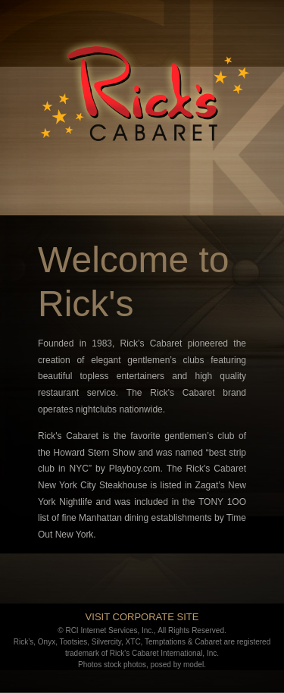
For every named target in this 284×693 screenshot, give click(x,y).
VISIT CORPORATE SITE (142, 616)
